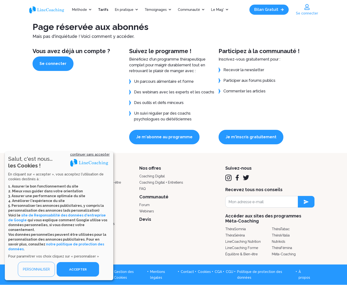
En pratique (124, 10)
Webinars (146, 211)
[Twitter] (246, 177)
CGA (218, 272)
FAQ (142, 189)
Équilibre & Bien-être (241, 254)
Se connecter (54, 63)
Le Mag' (217, 10)
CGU (229, 272)
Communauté (189, 10)
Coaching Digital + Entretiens (161, 182)
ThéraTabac (281, 229)
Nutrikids (278, 241)
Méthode (79, 10)
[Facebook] (237, 178)
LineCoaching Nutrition (243, 241)
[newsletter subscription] (306, 202)
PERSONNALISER (36, 269)
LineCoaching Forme (241, 248)
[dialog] (59, 216)
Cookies (204, 272)
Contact (187, 272)
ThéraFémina (282, 248)
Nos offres (150, 168)
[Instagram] (228, 177)
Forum (144, 205)
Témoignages (156, 10)
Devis (145, 219)
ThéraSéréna (235, 235)
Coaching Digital (152, 176)
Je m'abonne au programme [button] (166, 137)
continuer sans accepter (90, 154)
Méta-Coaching (284, 254)
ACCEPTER (78, 269)
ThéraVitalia (281, 235)
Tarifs (103, 10)
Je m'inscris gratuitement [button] (252, 137)
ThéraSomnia (235, 229)
